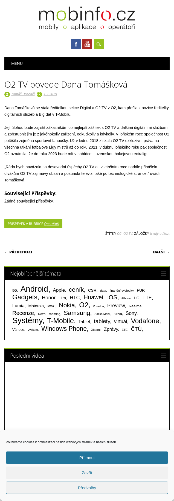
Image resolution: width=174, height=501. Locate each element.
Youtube (87, 44)
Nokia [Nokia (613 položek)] (67, 305)
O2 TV (127, 233)
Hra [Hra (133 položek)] (62, 298)
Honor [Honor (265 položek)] (49, 297)
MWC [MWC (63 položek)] (52, 306)
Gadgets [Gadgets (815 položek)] (24, 297)
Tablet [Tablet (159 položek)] (84, 321)
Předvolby (87, 487)
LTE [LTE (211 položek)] (147, 297)
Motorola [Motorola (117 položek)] (36, 306)
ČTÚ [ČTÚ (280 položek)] (136, 329)
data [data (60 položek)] (103, 290)
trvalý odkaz (159, 233)
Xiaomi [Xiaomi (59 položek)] (95, 329)
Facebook (76, 44)
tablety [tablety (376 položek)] (102, 321)
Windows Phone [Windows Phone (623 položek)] (64, 328)
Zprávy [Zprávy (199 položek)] (111, 329)
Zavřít (87, 472)
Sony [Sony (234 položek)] (131, 313)
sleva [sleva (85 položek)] (118, 314)
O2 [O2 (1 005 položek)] (83, 305)
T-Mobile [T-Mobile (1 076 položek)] (60, 321)
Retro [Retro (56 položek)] (41, 313)
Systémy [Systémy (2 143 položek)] (27, 320)
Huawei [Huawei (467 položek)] (93, 297)
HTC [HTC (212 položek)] (75, 297)
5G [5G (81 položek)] (14, 290)
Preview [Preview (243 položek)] (116, 305)
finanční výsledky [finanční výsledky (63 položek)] (121, 290)
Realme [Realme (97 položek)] (135, 306)
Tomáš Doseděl (22, 93)
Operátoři (51, 223)
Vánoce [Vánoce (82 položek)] (18, 330)
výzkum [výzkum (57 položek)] (33, 329)
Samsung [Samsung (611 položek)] (77, 312)
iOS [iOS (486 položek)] (112, 297)
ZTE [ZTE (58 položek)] (124, 329)
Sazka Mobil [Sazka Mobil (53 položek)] (102, 313)
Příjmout (87, 457)
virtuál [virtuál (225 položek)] (120, 321)
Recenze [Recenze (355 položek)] (23, 313)
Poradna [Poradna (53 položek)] (98, 306)
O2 (119, 233)
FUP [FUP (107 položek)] (140, 290)
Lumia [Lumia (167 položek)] (18, 305)
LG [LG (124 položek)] (137, 298)
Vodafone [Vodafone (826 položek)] (145, 321)
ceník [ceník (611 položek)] (76, 289)
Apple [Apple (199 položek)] (59, 290)
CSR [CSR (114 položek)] (92, 290)
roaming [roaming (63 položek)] (54, 313)
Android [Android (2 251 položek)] (34, 288)
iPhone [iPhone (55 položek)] (126, 298)
